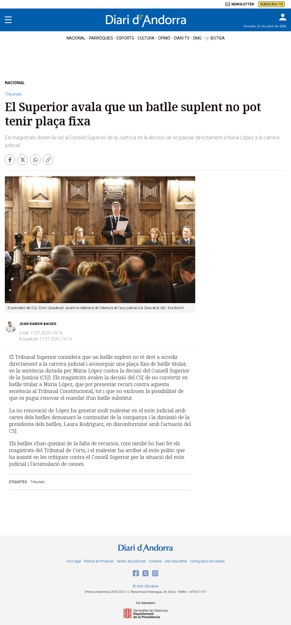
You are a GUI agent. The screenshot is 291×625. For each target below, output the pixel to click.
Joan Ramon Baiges (37, 324)
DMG (197, 38)
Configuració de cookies (207, 561)
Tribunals (13, 94)
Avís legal (73, 561)
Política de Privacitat (99, 561)
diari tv (182, 38)
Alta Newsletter (176, 561)
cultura (146, 38)
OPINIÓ (164, 38)
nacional (76, 38)
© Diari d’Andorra (146, 586)
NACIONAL (15, 82)
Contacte (155, 561)
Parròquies (101, 38)
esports (125, 38)
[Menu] (8, 20)
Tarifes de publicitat (131, 561)
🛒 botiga (215, 38)
